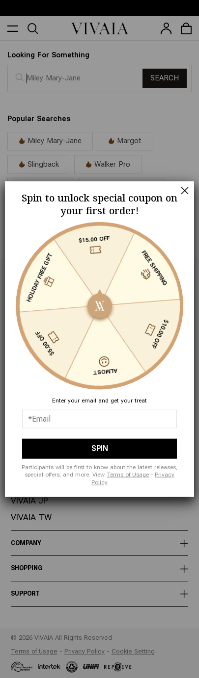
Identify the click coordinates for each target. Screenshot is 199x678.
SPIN (99, 448)
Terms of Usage (128, 474)
